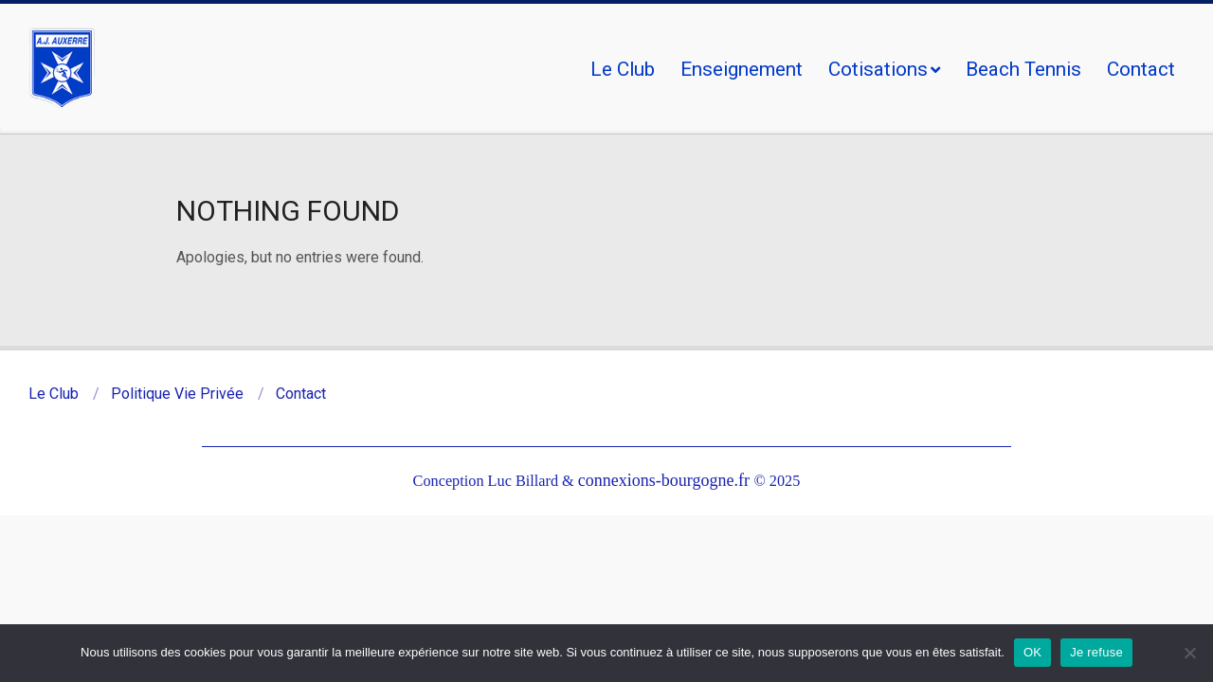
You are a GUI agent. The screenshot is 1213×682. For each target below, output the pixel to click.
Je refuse (1096, 652)
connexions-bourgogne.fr (666, 480)
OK (1032, 652)
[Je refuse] (1189, 652)
